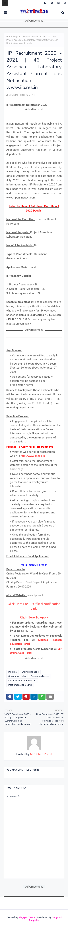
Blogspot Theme (26, 917)
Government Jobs (17, 676)
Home (9, 36)
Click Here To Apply (34, 617)
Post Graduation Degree (20, 685)
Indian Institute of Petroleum (22, 680)
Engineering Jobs (30, 672)
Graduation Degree (40, 676)
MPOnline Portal (17, 95)
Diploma (18, 36)
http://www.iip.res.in (33, 455)
